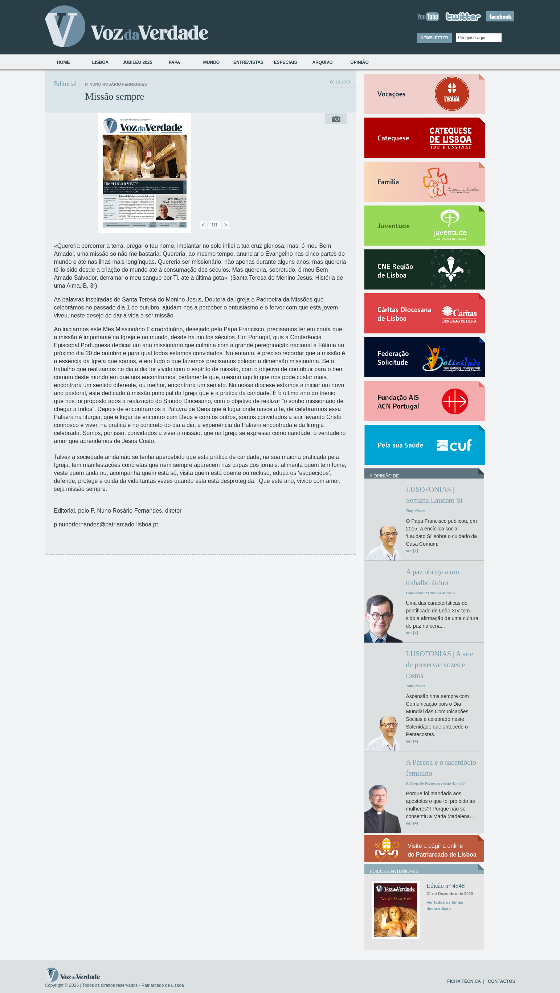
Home (63, 62)
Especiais (285, 62)
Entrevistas (248, 62)
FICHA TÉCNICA (464, 981)
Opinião (359, 62)
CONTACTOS (501, 981)
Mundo (211, 62)
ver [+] (412, 551)
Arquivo (322, 62)
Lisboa (100, 62)
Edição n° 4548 (446, 885)
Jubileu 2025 (137, 62)
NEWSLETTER (434, 38)
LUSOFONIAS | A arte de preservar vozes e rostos (440, 665)
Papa (174, 62)
